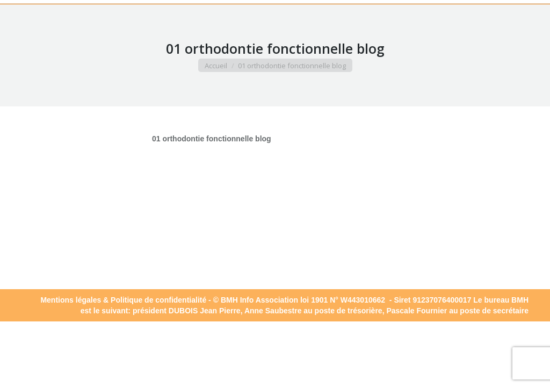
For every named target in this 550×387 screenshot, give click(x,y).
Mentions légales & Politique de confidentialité (123, 300)
